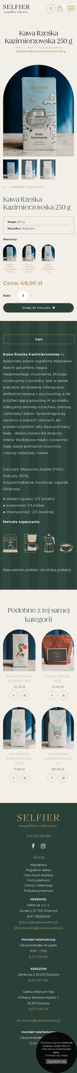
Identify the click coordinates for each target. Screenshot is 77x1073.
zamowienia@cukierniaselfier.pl (38, 928)
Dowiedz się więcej (56, 1055)
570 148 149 (38, 1009)
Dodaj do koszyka (38, 308)
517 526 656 (38, 957)
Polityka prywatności (38, 891)
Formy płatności (38, 880)
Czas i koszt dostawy (38, 875)
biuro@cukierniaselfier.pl (38, 922)
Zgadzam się (56, 1061)
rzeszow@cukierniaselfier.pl (38, 1020)
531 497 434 (38, 980)
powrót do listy (27, 187)
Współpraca (38, 865)
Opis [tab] (39, 339)
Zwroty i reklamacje (38, 885)
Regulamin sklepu (39, 870)
